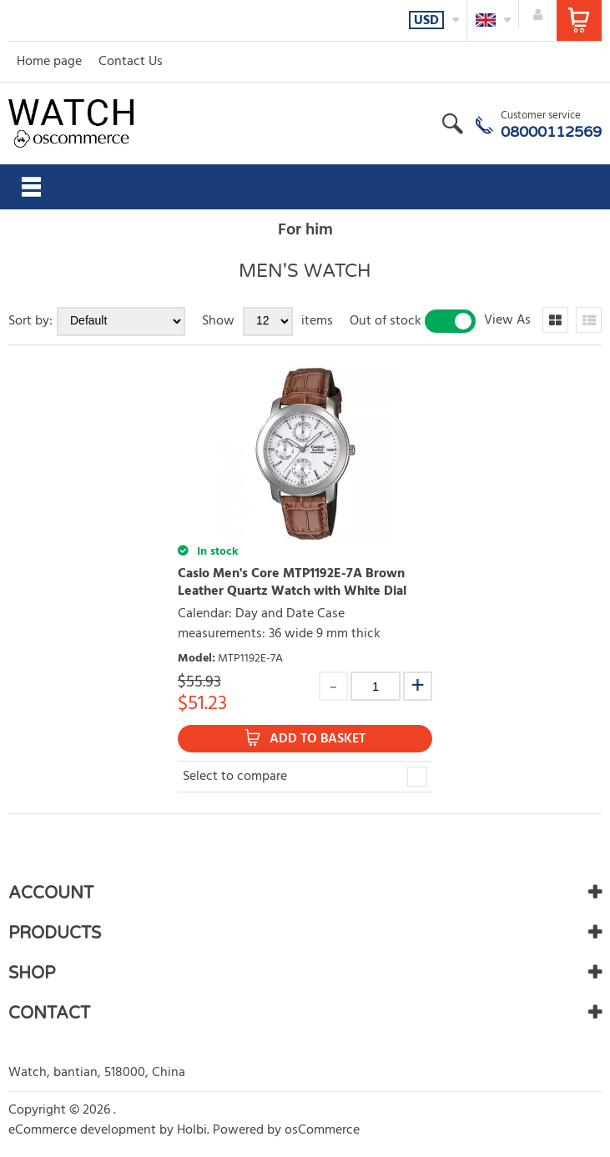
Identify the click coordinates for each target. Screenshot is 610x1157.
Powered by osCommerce (286, 1130)
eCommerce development (82, 1130)
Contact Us (130, 62)
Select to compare (235, 776)
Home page (49, 62)
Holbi (192, 1130)
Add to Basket (317, 739)
